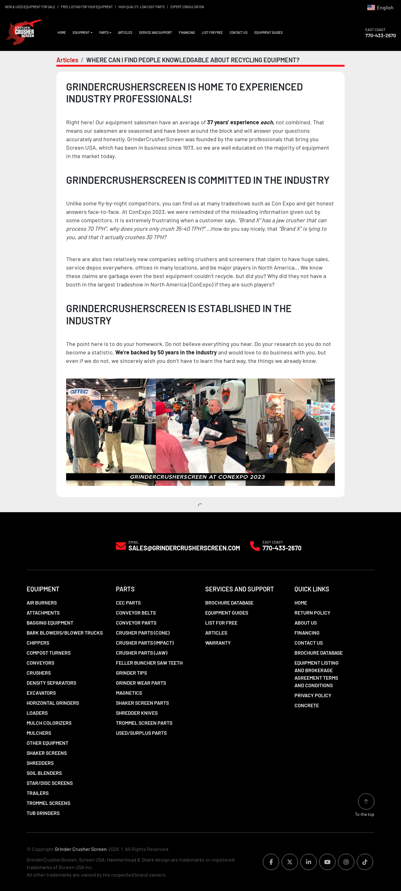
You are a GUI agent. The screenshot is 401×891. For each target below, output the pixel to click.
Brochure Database (229, 602)
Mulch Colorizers (49, 723)
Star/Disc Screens (50, 783)
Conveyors (40, 663)
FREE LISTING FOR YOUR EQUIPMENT (87, 7)
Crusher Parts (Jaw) (141, 653)
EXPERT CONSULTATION (187, 7)
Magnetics (129, 693)
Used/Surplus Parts (141, 733)
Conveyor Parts (136, 623)
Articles (125, 32)
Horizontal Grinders (53, 703)
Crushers (39, 673)
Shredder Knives (137, 713)
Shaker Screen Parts (142, 703)
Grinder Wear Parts (141, 683)
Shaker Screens (47, 753)
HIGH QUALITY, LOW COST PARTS (141, 7)
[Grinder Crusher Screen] (55, 546)
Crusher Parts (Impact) (145, 643)
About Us (305, 623)
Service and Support (155, 32)
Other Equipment (47, 743)
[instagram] (346, 862)
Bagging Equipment (50, 623)
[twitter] (290, 862)
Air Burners (42, 602)
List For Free (212, 32)
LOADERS (37, 713)
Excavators (41, 693)
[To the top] (364, 805)
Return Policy (312, 612)
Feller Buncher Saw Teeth (149, 663)
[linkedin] (308, 862)
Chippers (38, 643)
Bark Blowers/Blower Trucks (65, 633)
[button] (82, 33)
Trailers (38, 793)
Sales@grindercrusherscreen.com (184, 548)
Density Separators (51, 683)
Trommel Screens (48, 803)
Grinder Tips (131, 673)
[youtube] (327, 862)
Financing (187, 32)
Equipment (81, 32)
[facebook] (271, 862)
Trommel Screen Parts (144, 723)
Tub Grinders (43, 813)
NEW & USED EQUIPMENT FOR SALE (30, 7)
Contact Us (238, 32)
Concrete (306, 705)
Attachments (43, 612)
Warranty (218, 643)
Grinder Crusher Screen (81, 849)
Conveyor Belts (136, 612)
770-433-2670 (380, 35)
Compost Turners (48, 653)
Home (62, 32)
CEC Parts (128, 602)
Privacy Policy (312, 695)
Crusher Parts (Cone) (142, 633)
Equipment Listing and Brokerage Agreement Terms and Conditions (316, 674)
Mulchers (39, 733)
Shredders (40, 763)
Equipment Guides (268, 32)
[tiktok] (365, 862)
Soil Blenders (44, 773)
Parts (104, 32)
